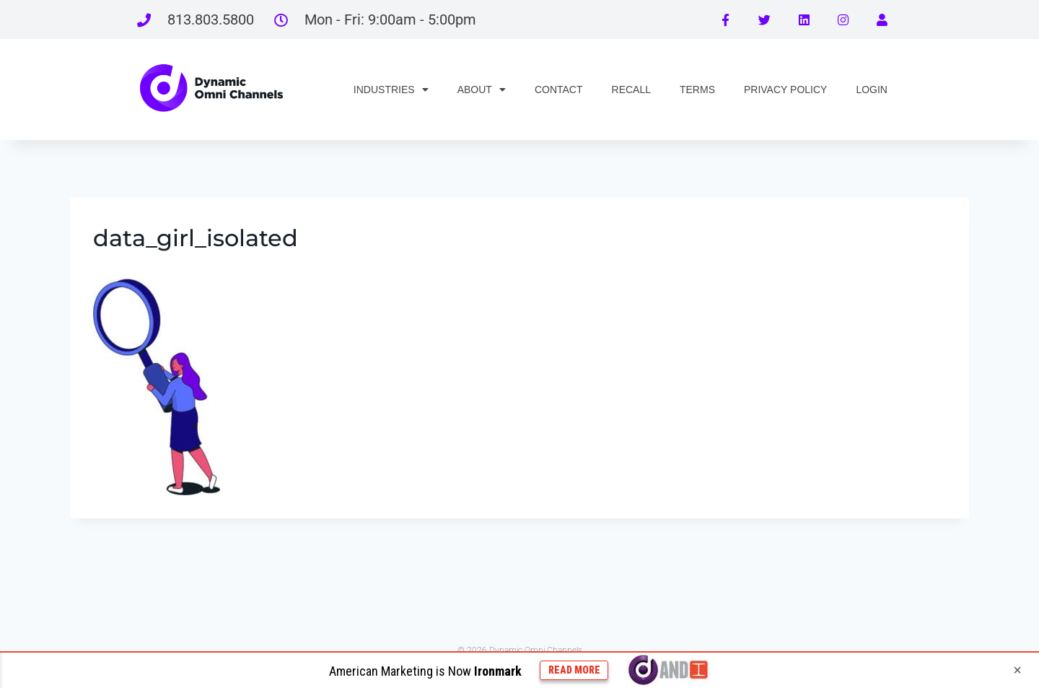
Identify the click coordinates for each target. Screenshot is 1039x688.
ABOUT (481, 89)
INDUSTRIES (391, 89)
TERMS (697, 89)
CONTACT (559, 89)
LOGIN (871, 89)
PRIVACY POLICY (785, 89)
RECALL (631, 89)
